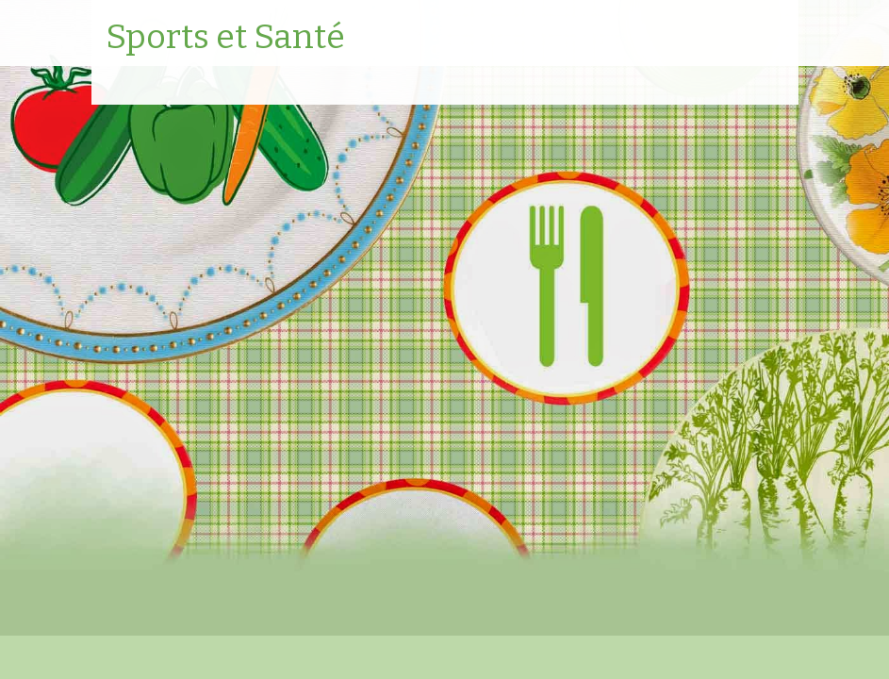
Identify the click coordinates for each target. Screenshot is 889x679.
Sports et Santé (225, 38)
